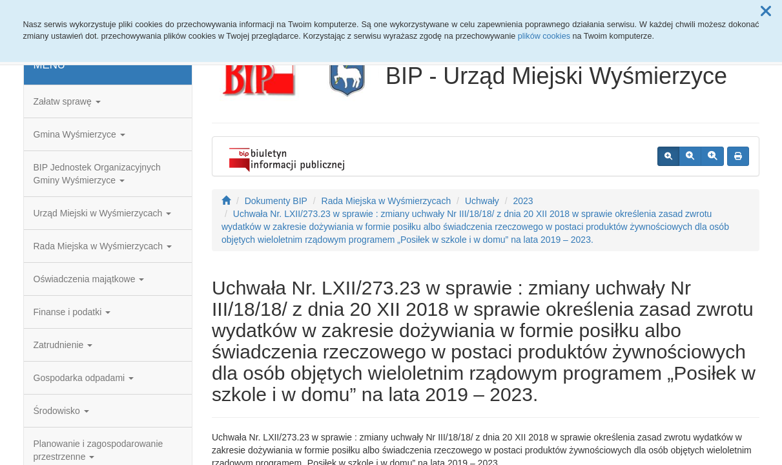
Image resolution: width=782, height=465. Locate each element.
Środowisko (61, 411)
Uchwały (482, 201)
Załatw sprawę (67, 101)
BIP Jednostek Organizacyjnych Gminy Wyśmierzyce (97, 173)
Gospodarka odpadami (84, 378)
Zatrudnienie (63, 345)
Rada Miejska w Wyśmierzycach (103, 246)
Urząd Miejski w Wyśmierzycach (103, 213)
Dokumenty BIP (276, 201)
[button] (765, 12)
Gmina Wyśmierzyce (79, 134)
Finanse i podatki (72, 312)
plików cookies (544, 36)
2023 (523, 201)
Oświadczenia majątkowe (89, 279)
